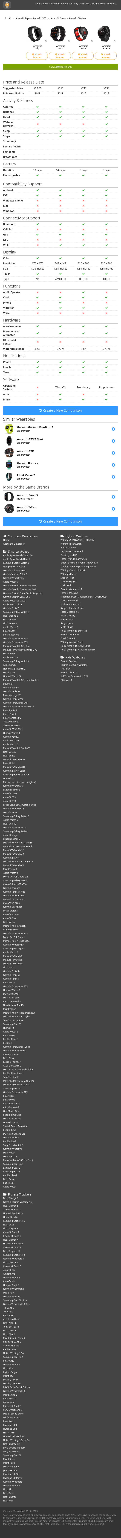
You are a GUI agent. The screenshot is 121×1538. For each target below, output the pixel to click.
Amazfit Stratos (11, 914)
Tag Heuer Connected (71, 551)
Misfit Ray (8, 1375)
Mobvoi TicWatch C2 (13, 865)
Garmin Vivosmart (12, 1481)
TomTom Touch (11, 1326)
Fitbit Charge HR (11, 1443)
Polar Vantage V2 (12, 695)
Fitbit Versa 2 (10, 823)
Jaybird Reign (10, 1372)
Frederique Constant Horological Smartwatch (83, 596)
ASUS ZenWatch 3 (12, 1001)
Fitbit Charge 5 (10, 1205)
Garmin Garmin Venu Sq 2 (16, 596)
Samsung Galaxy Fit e (14, 1254)
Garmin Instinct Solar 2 (15, 574)
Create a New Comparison (60, 410)
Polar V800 (8, 1095)
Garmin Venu (10, 812)
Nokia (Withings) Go (13, 1353)
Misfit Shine (9, 1459)
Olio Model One (11, 1111)
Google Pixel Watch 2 (14, 566)
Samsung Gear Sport (14, 948)
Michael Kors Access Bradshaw (19, 1012)
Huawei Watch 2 (11, 990)
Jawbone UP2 (10, 1428)
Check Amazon (37, 56)
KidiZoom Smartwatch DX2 (74, 676)
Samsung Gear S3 (12, 1024)
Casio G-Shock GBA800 (15, 884)
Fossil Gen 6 (9, 653)
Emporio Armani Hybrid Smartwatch (79, 562)
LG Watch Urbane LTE (14, 1133)
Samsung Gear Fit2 (13, 1356)
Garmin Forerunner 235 (15, 933)
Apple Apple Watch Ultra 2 (17, 559)
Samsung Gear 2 (11, 1167)
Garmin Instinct (11, 857)
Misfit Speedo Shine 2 (14, 1338)
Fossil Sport (9, 672)
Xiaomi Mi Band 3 (12, 1266)
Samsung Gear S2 (12, 1088)
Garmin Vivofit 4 (11, 1277)
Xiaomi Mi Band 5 (12, 1235)
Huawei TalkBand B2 (13, 1436)
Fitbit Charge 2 (10, 1330)
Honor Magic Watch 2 (14, 668)
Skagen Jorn (66, 623)
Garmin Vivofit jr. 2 (69, 672)
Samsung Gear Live (13, 1163)
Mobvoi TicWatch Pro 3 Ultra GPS (20, 649)
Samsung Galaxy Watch (15, 880)
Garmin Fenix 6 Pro (13, 698)
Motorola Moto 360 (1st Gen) (18, 1160)
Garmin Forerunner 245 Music (18, 706)
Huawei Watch (10, 1122)
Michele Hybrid (68, 581)
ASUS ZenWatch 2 (12, 1065)
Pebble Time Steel (12, 1114)
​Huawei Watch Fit (12, 676)
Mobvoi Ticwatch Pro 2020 (16, 748)
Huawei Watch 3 (11, 732)
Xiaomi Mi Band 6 (12, 1209)
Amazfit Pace (10, 918)
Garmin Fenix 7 (11, 608)
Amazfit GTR (9, 800)
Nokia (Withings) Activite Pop (75, 645)
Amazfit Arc (9, 1273)
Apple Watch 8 (10, 627)
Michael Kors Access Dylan (16, 1016)
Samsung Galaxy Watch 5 (16, 611)
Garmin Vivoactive (12, 1148)
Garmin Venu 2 (11, 736)
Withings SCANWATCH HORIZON (77, 539)
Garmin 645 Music (12, 906)
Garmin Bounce (68, 661)
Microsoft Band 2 (12, 1406)
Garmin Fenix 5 (11, 978)
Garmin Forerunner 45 (14, 827)
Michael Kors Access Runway (18, 861)
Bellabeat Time (68, 547)
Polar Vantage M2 (12, 717)
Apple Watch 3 (10, 952)
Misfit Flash (9, 1462)
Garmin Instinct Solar (14, 770)
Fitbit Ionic (8, 967)
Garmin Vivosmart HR (14, 1390)
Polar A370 (8, 1315)
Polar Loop (8, 1421)
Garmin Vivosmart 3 (13, 1288)
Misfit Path (66, 585)
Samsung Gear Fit (12, 1455)
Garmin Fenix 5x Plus (14, 891)
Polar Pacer (9, 630)
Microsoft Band (11, 1466)
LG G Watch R (10, 1156)
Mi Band (7, 1311)
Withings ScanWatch (71, 543)
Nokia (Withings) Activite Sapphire (77, 649)
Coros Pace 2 (9, 714)
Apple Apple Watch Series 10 (18, 555)
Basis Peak (8, 1182)
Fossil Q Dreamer (12, 1383)
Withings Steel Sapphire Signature (78, 566)
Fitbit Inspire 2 (10, 1228)
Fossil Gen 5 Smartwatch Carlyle (19, 804)
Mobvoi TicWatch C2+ (14, 759)
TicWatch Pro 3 (10, 721)
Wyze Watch (9, 664)
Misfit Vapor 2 (10, 869)
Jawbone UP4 (10, 1424)
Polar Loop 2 (9, 1398)
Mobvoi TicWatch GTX (14, 766)
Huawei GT (8, 778)
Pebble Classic (10, 1175)
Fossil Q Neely (67, 615)
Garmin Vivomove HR (71, 589)
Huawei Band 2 (11, 1285)
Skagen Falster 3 (11, 789)
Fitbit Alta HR (10, 1322)
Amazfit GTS (9, 797)
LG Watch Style (10, 993)
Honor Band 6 (10, 1217)
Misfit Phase (66, 626)
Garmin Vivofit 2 (11, 1485)
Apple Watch (9, 1186)
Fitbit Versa (9, 921)
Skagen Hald (66, 619)
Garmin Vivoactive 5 (13, 577)
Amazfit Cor (9, 1269)
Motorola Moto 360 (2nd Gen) (18, 1080)
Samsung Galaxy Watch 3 (16, 774)
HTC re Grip (9, 1432)
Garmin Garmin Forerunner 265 (19, 589)
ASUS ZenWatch (11, 1107)
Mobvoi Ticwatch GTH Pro (16, 645)
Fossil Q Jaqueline (69, 611)
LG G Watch (9, 1152)
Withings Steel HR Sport (72, 570)
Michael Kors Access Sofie (16, 940)
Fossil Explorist (10, 910)
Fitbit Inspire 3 (10, 615)
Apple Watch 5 (10, 819)
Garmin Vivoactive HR (14, 1050)
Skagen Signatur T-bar (71, 608)
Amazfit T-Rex (10, 793)
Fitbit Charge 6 (10, 1198)
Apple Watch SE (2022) (14, 600)
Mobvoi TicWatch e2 (13, 853)
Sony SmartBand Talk (14, 1447)
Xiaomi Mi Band (11, 1345)
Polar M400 (9, 1099)
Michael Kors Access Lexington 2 (20, 782)
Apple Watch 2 (10, 1031)
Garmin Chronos (11, 887)
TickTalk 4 (65, 668)
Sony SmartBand (11, 1451)
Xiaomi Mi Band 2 (12, 1341)
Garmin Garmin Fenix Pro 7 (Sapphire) (22, 593)
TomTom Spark (11, 1076)
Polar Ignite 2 (10, 710)
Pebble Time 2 (10, 1039)
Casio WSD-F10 (11, 1054)
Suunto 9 (7, 683)
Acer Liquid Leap (11, 1319)
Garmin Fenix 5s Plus (14, 895)
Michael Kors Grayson (14, 925)
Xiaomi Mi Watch (11, 725)
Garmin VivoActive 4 (13, 808)
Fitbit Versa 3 (10, 751)
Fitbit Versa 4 (10, 619)
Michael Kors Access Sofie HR (18, 842)
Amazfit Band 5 (11, 1232)
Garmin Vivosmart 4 (13, 1258)
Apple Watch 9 (10, 581)
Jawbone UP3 (10, 1470)
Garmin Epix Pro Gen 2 (14, 570)
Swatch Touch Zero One (15, 1126)
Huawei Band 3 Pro (13, 1243)
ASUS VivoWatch (11, 1103)
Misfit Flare (8, 1292)
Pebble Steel (9, 1141)
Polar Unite (9, 763)
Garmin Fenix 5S (11, 974)
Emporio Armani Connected (17, 846)
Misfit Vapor (9, 1008)
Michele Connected (70, 604)
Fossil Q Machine (69, 592)
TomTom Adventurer (13, 1020)
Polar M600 (9, 1035)
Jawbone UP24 (10, 1474)
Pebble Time (9, 1129)
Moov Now (8, 1402)
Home (6, 539)
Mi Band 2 (8, 1307)
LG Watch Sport (11, 997)
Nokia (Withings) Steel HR (73, 630)
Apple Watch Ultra (12, 604)
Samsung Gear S (11, 1171)
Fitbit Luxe (8, 1224)
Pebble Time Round (13, 1073)
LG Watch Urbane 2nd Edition (18, 1069)
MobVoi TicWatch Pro (14, 899)
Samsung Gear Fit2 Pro (15, 1300)
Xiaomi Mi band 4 (12, 1247)
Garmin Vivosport (12, 1296)
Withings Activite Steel (71, 642)
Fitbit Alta (8, 1368)
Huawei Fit (8, 1027)
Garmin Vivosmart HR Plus (16, 1303)
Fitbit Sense (9, 755)
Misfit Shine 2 (10, 1394)
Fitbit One (8, 1493)
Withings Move (68, 573)
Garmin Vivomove (69, 634)
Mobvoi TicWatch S (13, 963)
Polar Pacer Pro (11, 634)
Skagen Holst (67, 577)
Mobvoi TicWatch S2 (13, 850)
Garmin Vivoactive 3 (13, 944)
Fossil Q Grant (67, 638)
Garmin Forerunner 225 (15, 1092)
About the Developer (14, 543)
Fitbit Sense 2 (10, 623)
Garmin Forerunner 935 (15, 986)
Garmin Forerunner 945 (15, 702)
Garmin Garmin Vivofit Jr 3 (74, 664)
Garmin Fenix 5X (11, 971)
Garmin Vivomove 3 (13, 785)
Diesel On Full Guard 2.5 (15, 876)
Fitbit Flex (8, 1500)
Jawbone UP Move (12, 1477)
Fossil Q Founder (11, 1061)
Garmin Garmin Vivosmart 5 (17, 1201)
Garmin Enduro (11, 687)
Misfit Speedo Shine (13, 1413)
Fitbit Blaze (8, 1058)
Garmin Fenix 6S (11, 691)
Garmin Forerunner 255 (15, 638)
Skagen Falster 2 (11, 838)
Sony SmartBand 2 (12, 1409)
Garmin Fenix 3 (11, 1137)
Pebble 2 (7, 1042)
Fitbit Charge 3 (10, 1262)
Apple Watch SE (11, 740)
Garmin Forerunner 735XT (16, 1046)
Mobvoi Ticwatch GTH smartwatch (20, 679)
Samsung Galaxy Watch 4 (16, 661)
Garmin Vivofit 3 (11, 1364)
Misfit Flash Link (11, 1417)
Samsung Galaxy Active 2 (16, 816)
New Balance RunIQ (13, 1005)
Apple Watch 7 (10, 657)
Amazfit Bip (9, 1281)
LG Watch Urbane (12, 1118)
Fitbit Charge (9, 1496)
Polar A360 (8, 1360)
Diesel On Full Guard (13, 937)
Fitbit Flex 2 (9, 1334)
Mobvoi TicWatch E (13, 959)
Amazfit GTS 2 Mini (13, 729)
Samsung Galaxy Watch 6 (16, 562)
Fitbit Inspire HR (11, 1251)
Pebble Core (9, 1349)
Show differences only (60, 66)
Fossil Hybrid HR (68, 555)
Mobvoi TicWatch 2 (13, 955)
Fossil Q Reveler (11, 1379)
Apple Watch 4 (10, 872)
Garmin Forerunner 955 (15, 642)
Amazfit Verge (10, 835)
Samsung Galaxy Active (15, 831)
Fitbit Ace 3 (66, 679)
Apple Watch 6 (10, 744)
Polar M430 (9, 982)
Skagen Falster (10, 929)
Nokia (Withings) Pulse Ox (16, 1440)
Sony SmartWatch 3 (13, 1145)
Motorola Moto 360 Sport (16, 1084)
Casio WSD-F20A (11, 903)
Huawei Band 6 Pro (13, 1213)
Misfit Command (69, 600)
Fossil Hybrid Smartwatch (73, 558)
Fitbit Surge (9, 1179)
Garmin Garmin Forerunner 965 (19, 585)
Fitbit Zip (7, 1489)
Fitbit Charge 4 (10, 1239)
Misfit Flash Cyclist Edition (16, 1387)
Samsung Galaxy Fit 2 (14, 1220)
